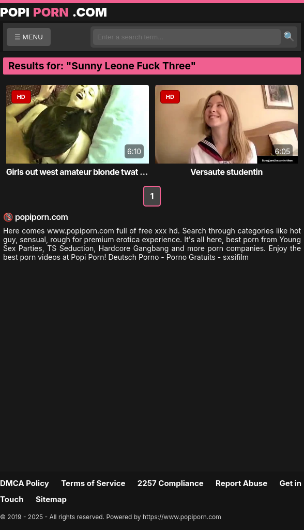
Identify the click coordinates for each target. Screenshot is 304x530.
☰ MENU (28, 37)
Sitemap (51, 499)
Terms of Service (93, 483)
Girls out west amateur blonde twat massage (90, 172)
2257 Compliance (171, 483)
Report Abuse (241, 483)
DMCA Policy (24, 483)
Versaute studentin (226, 172)
